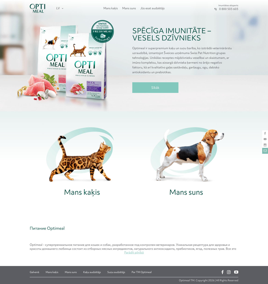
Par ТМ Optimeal (142, 272)
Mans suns (129, 8)
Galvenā (34, 272)
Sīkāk (155, 87)
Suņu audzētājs (116, 272)
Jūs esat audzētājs (152, 8)
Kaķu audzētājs (92, 272)
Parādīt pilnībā (134, 252)
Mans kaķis (110, 8)
